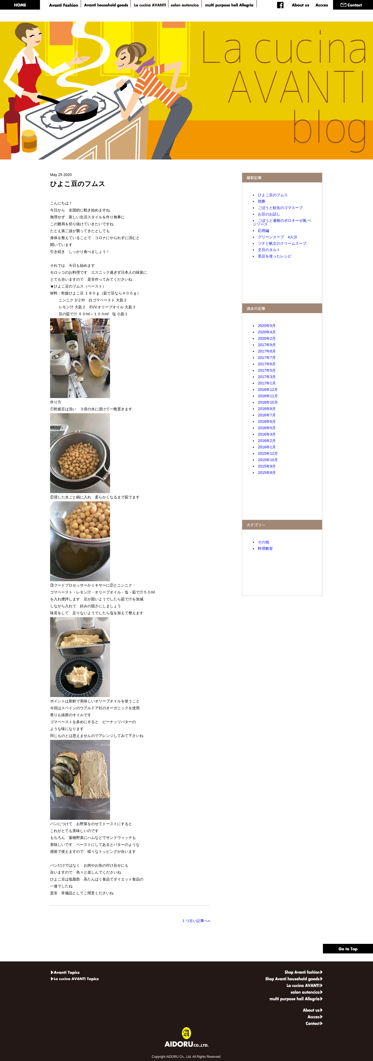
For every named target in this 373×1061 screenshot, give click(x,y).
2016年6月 (267, 421)
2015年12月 (268, 453)
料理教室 (265, 548)
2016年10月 (268, 402)
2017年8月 (267, 351)
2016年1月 (267, 447)
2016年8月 (267, 409)
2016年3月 (267, 434)
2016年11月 (268, 396)
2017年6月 (267, 364)
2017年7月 (267, 357)
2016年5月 (267, 428)
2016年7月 (267, 415)
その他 (263, 542)
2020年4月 (267, 332)
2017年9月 (267, 345)
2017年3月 (267, 377)
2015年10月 (268, 460)
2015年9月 (267, 466)
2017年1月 (267, 383)
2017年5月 (267, 370)
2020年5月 (267, 325)
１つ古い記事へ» (195, 921)
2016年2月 (267, 441)
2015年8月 (267, 472)
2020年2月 (267, 338)
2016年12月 (268, 389)
